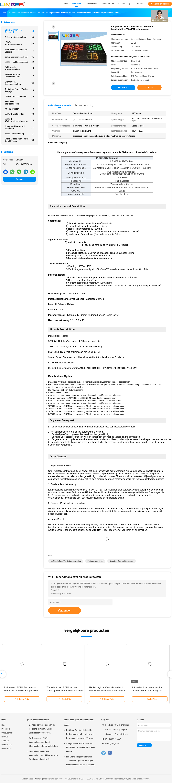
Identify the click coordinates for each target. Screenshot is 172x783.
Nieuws (4, 737)
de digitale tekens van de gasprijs (19, 90)
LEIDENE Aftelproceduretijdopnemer (19, 120)
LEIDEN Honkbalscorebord (19, 62)
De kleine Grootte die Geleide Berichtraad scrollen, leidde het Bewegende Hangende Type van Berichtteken (80, 734)
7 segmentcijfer (19, 108)
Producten (5, 729)
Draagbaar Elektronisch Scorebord (19, 127)
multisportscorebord (95, 561)
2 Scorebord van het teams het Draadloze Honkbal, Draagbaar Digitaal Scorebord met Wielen (147, 690)
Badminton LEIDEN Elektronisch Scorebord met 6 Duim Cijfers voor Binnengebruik (21, 690)
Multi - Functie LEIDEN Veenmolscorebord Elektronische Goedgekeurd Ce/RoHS (43, 755)
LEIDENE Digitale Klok (19, 114)
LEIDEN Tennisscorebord (19, 96)
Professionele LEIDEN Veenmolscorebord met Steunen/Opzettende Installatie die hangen (42, 742)
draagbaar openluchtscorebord (121, 561)
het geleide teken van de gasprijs (19, 51)
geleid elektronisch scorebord (19, 31)
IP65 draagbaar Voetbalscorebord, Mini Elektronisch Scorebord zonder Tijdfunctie (107, 690)
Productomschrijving (84, 105)
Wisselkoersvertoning (19, 133)
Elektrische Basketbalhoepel (19, 102)
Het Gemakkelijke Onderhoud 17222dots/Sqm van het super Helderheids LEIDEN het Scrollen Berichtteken (80, 761)
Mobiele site (6, 745)
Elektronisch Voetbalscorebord (19, 68)
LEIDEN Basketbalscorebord (19, 43)
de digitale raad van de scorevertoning (66, 561)
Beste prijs (123, 87)
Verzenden (64, 610)
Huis (3, 725)
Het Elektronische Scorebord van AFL (19, 75)
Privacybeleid (7, 748)
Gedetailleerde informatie (59, 105)
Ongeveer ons (7, 733)
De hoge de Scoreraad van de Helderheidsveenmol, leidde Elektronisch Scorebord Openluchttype (42, 729)
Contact (19, 179)
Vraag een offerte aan (160, 4)
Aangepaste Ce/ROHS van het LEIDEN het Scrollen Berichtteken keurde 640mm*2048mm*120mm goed (80, 747)
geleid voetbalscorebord (19, 37)
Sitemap (5, 741)
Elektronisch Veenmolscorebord (19, 83)
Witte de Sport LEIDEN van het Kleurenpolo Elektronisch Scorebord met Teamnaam (65, 690)
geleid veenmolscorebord (19, 57)
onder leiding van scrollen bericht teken (19, 140)
